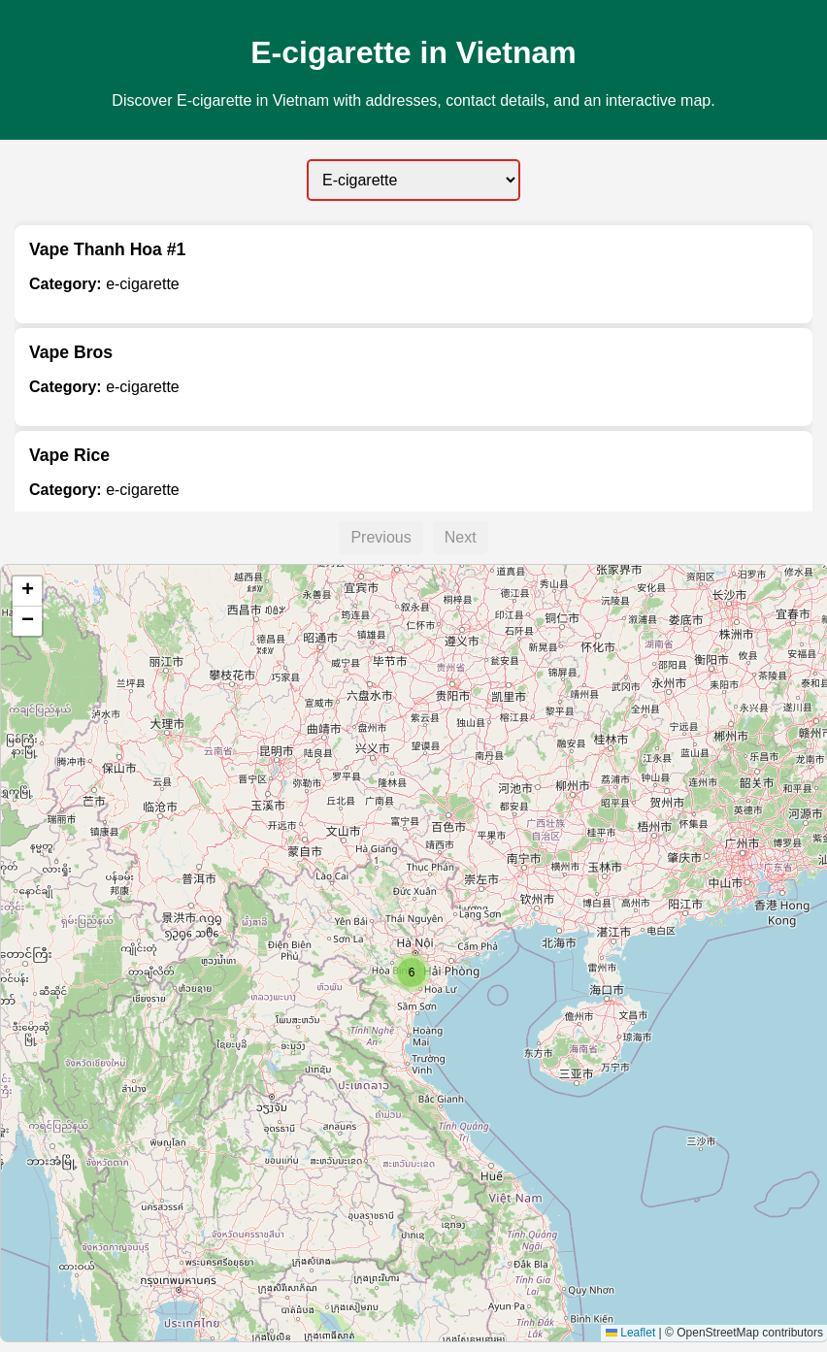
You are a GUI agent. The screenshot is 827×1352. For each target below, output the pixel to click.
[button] (411, 972)
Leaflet (630, 1332)
